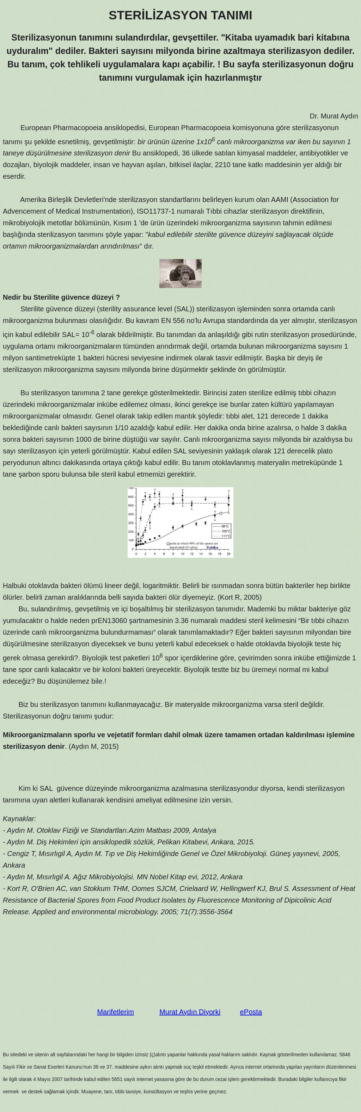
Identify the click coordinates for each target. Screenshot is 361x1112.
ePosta (251, 1012)
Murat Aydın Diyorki (189, 1012)
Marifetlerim (115, 1012)
